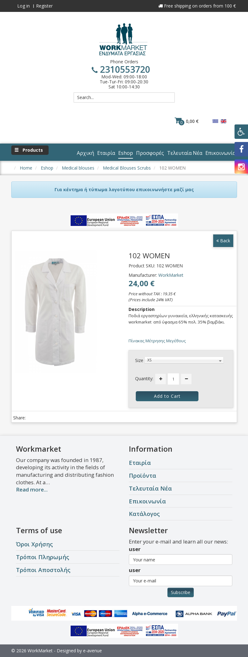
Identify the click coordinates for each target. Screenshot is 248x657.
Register (44, 6)
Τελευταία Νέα (150, 488)
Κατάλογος (144, 514)
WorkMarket (170, 275)
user (134, 549)
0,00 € (186, 121)
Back (223, 241)
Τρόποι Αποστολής (43, 570)
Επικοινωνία (147, 501)
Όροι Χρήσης (34, 544)
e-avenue (92, 651)
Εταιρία (140, 462)
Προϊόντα (142, 475)
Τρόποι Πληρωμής (42, 557)
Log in (23, 6)
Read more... (32, 489)
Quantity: (144, 378)
